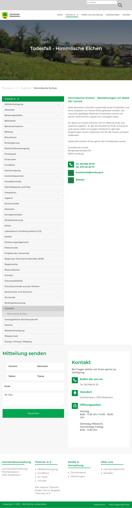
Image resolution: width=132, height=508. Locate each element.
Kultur (8, 225)
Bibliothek (10, 121)
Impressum (99, 504)
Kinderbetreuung (14, 220)
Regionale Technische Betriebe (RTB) (24, 259)
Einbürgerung (12, 143)
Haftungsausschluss (119, 504)
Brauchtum (11, 137)
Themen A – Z (72, 15)
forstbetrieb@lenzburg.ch (90, 172)
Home (60, 15)
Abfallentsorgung (14, 104)
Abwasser (10, 110)
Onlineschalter (112, 15)
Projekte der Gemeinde (17, 253)
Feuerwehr (10, 159)
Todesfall (26, 88)
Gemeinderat (78, 472)
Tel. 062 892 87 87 (85, 164)
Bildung (9, 132)
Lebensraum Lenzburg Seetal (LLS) (23, 231)
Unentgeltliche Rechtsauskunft (21, 319)
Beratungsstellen (14, 115)
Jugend (9, 198)
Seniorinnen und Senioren (18, 292)
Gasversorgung (13, 170)
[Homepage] (11, 18)
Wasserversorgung (14, 330)
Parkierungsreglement (17, 242)
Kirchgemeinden (13, 214)
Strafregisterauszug (15, 303)
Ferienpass (10, 154)
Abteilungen (78, 476)
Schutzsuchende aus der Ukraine (22, 286)
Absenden (33, 413)
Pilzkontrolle (11, 248)
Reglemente (11, 264)
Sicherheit (10, 297)
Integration (10, 192)
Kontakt (126, 15)
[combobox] (101, 2)
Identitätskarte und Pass (18, 187)
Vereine (9, 325)
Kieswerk (9, 209)
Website (80, 180)
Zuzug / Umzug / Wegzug (18, 341)
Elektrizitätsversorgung (17, 148)
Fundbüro (10, 165)
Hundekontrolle (13, 181)
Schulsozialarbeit (14, 281)
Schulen (9, 275)
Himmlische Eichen (45, 88)
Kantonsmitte (12, 203)
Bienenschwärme (14, 126)
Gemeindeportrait (14, 176)
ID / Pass (42, 477)
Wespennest (11, 336)
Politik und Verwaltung (92, 15)
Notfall (8, 237)
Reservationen (12, 270)
